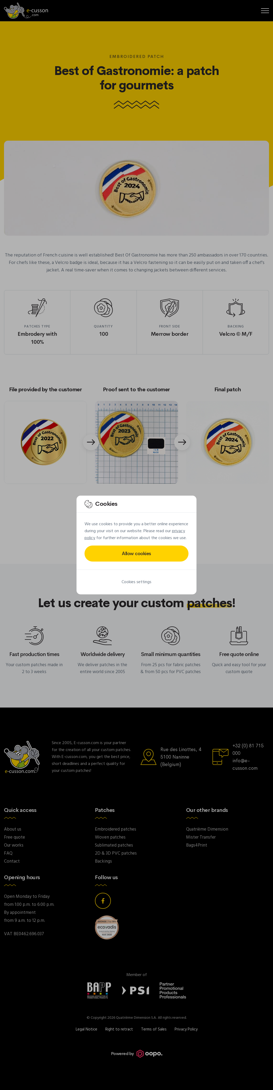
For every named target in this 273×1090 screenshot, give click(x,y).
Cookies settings (136, 582)
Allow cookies (136, 553)
